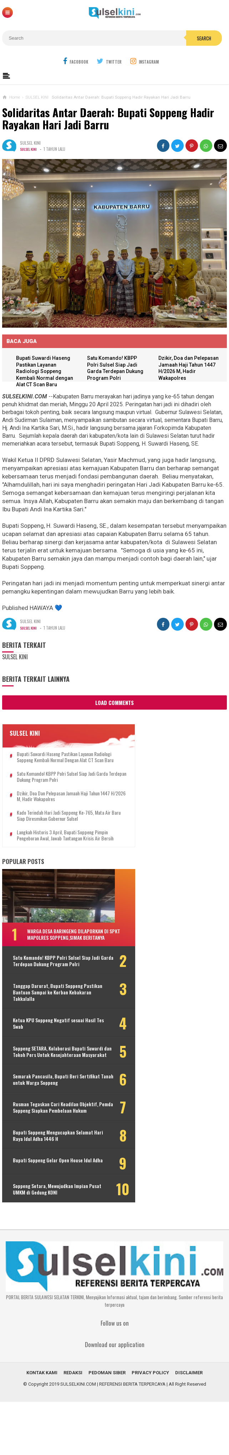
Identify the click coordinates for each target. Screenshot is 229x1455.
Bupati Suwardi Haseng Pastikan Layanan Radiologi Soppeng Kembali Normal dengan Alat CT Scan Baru (46, 372)
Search (204, 38)
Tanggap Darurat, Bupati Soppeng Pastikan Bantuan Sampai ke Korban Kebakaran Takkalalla (50, 1023)
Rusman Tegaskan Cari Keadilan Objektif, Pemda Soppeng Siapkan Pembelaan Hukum (47, 1155)
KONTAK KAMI (41, 1426)
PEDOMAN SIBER (107, 1426)
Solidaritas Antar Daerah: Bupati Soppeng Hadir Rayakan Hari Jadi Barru (108, 118)
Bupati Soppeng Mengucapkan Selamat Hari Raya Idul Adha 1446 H (49, 1186)
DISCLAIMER (189, 1426)
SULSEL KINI (29, 149)
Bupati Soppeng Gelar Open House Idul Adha (48, 1214)
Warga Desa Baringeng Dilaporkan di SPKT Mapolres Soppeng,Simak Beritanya (65, 955)
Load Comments (114, 703)
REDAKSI (72, 1426)
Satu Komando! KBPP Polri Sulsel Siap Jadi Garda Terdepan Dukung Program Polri (56, 783)
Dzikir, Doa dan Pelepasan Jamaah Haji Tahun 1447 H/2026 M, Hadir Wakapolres (58, 802)
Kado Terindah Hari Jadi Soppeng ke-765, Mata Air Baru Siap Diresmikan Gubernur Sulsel (55, 825)
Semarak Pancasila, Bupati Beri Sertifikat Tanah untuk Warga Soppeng (45, 1121)
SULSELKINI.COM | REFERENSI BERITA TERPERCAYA (113, 1437)
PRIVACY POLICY (150, 1426)
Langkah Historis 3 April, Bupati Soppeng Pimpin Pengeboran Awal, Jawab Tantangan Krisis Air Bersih (56, 850)
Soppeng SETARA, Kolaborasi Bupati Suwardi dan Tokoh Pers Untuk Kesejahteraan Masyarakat (49, 1086)
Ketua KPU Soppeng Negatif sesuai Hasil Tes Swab (48, 1054)
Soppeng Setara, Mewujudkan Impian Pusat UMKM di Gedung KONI (49, 1242)
